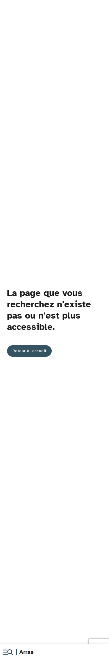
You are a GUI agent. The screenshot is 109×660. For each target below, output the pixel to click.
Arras (26, 652)
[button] (8, 652)
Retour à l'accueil (29, 350)
